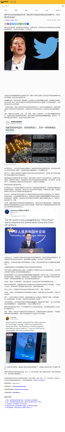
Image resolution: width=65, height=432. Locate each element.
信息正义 (58, 10)
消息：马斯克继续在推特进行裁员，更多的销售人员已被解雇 (21, 400)
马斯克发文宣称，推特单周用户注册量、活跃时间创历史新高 (21, 405)
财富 (26, 10)
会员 (46, 10)
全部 (6, 10)
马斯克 (16, 20)
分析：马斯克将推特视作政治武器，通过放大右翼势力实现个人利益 (23, 402)
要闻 (16, 10)
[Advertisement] (32, 83)
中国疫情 (7, 20)
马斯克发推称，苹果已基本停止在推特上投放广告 (19, 407)
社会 (36, 10)
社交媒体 (12, 20)
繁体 (12, 2)
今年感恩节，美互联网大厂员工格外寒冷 (16, 403)
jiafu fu (10, 70)
